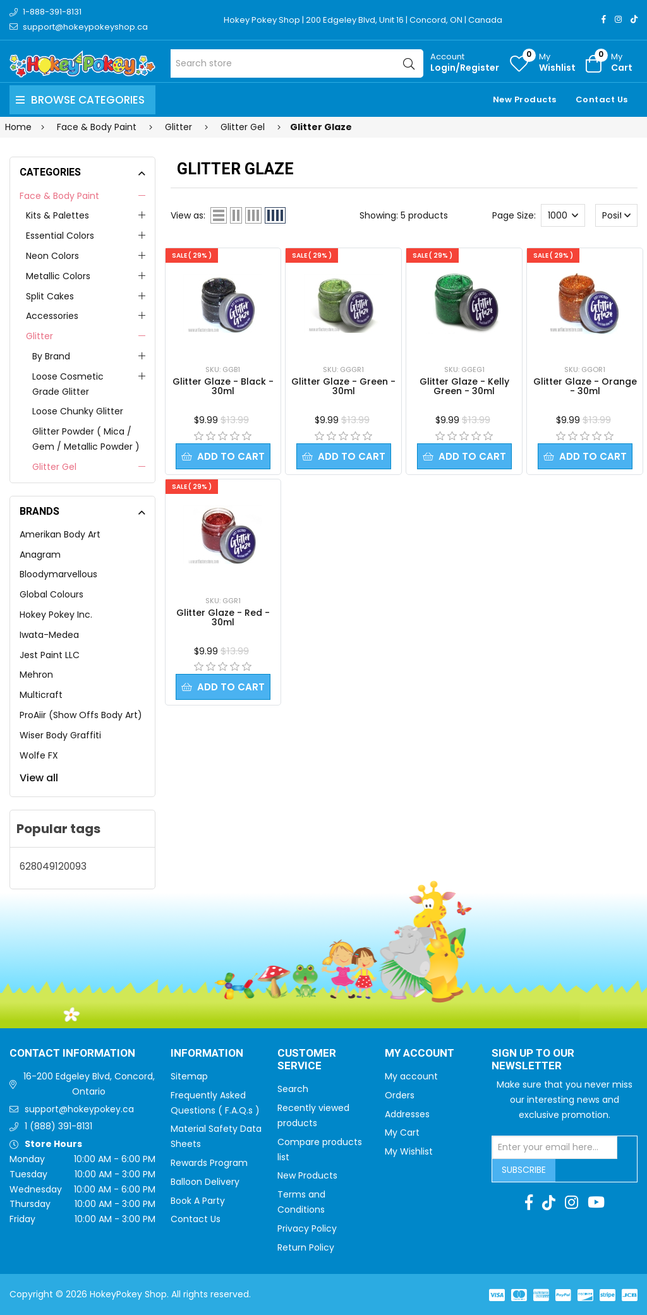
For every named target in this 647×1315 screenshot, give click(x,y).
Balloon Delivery (205, 1181)
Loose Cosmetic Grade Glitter (68, 384)
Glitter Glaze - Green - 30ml (343, 386)
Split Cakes (50, 296)
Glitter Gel (54, 466)
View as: (188, 215)
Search (292, 1089)
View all (39, 778)
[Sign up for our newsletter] (554, 1147)
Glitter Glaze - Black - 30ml (223, 386)
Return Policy (305, 1247)
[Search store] (297, 63)
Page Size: (514, 215)
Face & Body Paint (59, 195)
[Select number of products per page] (563, 215)
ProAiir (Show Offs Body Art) (81, 715)
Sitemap (189, 1076)
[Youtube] (596, 1202)
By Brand (51, 356)
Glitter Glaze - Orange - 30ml (585, 386)
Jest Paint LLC (50, 655)
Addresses (407, 1114)
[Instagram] (618, 19)
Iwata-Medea (49, 634)
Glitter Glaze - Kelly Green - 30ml (464, 386)
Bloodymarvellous (58, 574)
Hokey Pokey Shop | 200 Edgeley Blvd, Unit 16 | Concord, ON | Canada (363, 20)
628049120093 (53, 866)
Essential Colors (60, 235)
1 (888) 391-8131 (58, 1126)
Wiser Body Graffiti (60, 735)
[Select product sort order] (616, 215)
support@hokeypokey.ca (79, 1109)
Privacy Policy (307, 1228)
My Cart (402, 1132)
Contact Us (602, 99)
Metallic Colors (58, 276)
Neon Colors (52, 255)
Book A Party (198, 1200)
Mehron (36, 674)
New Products (525, 99)
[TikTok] (634, 19)
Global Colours (51, 594)
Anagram (40, 554)
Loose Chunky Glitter (77, 411)
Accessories (52, 315)
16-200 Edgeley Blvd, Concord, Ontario (89, 1084)
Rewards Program (209, 1162)
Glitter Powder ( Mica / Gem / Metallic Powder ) (86, 439)
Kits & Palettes (57, 215)
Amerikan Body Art (60, 534)
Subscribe (524, 1169)
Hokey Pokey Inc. (56, 614)
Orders (399, 1095)
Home (18, 127)
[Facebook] (604, 19)
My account (411, 1076)
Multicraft (41, 694)
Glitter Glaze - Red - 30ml (223, 617)
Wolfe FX (39, 755)
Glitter (39, 336)
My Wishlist (409, 1151)
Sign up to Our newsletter (533, 1060)
